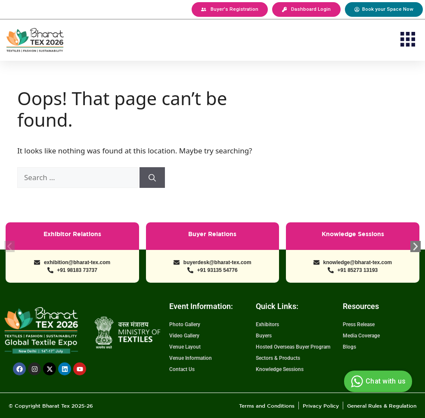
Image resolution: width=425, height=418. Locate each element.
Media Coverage (361, 336)
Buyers (264, 336)
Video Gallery (184, 336)
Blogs (349, 347)
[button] (408, 41)
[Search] (152, 177)
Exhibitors (267, 324)
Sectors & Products (278, 358)
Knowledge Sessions (280, 369)
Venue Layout (185, 347)
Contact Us (182, 369)
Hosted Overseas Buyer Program (293, 347)
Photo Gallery (184, 324)
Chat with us (377, 381)
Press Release (359, 324)
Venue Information (190, 358)
